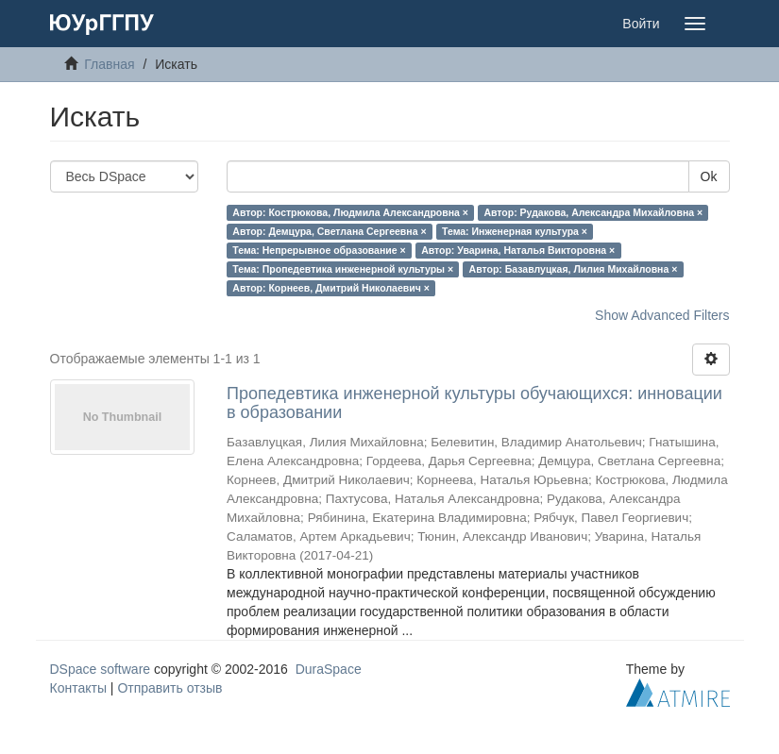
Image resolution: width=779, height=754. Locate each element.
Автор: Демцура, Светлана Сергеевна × (329, 231)
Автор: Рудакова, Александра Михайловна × (593, 212)
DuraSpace (329, 669)
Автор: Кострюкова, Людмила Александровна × (350, 212)
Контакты (78, 687)
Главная (109, 64)
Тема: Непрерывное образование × (318, 250)
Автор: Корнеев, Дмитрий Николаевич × (331, 287)
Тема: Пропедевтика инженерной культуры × (342, 269)
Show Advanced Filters (662, 315)
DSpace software (100, 669)
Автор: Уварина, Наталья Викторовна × (518, 250)
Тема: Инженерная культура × (514, 231)
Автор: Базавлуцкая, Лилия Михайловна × (573, 269)
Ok (709, 176)
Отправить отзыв (169, 687)
